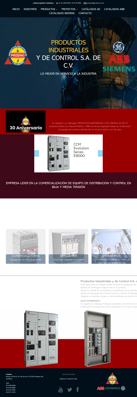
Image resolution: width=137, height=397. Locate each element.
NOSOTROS (30, 9)
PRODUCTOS (49, 9)
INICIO (16, 9)
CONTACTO (85, 13)
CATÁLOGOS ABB (114, 9)
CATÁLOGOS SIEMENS (61, 13)
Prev (36, 153)
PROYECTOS (69, 9)
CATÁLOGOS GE (91, 9)
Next (100, 153)
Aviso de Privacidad (68, 374)
